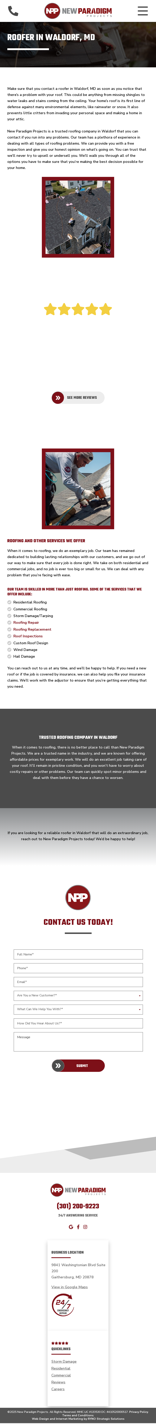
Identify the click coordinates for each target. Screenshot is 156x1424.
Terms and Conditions (77, 1416)
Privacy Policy (138, 1413)
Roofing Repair (26, 623)
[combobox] (78, 997)
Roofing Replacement (32, 630)
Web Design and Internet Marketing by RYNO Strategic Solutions (78, 1420)
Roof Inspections (28, 637)
